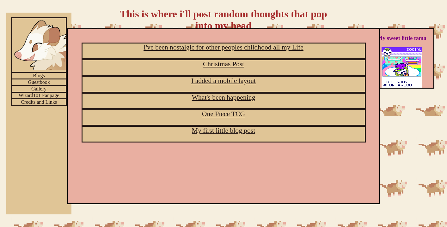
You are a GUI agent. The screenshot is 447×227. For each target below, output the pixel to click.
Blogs (39, 75)
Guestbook (39, 82)
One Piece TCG (223, 114)
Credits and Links (39, 102)
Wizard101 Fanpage (39, 95)
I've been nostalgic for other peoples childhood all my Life (223, 47)
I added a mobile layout (223, 80)
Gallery (38, 88)
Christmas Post (223, 64)
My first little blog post (223, 130)
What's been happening (223, 97)
